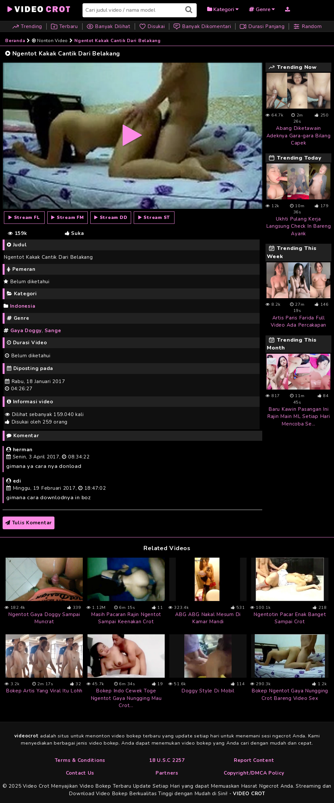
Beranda (15, 41)
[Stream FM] (68, 217)
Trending (28, 26)
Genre (262, 9)
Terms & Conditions (80, 760)
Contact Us (80, 773)
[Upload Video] (288, 9)
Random (307, 26)
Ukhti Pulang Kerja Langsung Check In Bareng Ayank (298, 226)
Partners (167, 773)
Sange (53, 330)
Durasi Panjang (261, 26)
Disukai (153, 26)
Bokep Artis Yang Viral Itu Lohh (44, 690)
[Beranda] (39, 8)
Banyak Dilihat (108, 26)
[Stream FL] (24, 217)
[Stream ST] (154, 217)
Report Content (254, 760)
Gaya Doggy (26, 330)
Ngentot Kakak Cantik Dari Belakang (117, 41)
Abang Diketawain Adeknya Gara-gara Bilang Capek (298, 135)
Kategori (222, 9)
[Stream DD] (111, 217)
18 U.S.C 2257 (167, 760)
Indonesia (23, 306)
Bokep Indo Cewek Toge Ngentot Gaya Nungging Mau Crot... (126, 698)
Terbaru (64, 26)
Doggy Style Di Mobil (208, 690)
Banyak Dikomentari (202, 26)
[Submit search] (188, 10)
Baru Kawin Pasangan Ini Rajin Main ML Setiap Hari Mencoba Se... (298, 416)
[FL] (132, 135)
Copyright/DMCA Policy (254, 773)
